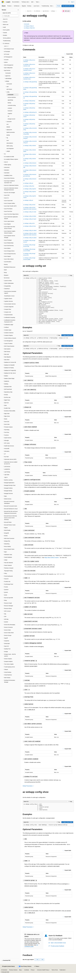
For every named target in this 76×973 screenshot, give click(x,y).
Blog (20, 969)
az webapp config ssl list (29, 223)
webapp (53, 11)
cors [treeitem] (7, 124)
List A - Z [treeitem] (6, 46)
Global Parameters (28, 786)
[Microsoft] (3, 2)
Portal (58, 5)
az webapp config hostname (29, 163)
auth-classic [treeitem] (9, 89)
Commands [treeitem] (8, 73)
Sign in (72, 2)
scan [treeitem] (8, 140)
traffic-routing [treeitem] (10, 145)
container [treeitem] (10, 108)
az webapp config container (29, 145)
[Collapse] (18, 10)
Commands (26, 24)
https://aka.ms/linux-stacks (52, 557)
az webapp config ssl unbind (29, 230)
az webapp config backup (29, 100)
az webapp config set (29, 26)
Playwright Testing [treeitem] (8, 570)
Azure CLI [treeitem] (5, 19)
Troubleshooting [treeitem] (6, 40)
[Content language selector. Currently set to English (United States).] (8, 966)
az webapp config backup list (30, 112)
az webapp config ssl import (29, 219)
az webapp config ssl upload (29, 237)
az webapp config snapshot (29, 188)
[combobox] (10, 13)
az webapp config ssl (28, 200)
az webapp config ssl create (29, 211)
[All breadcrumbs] (24, 11)
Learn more (66, 38)
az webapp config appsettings (30, 81)
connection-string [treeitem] (12, 105)
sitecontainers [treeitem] (10, 143)
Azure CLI (29, 11)
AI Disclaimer (4, 969)
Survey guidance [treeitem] (7, 38)
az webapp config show (29, 27)
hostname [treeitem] (10, 110)
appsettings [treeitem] (10, 100)
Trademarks (62, 969)
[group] (48, 348)
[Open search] (68, 2)
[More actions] (72, 11)
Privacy (32, 969)
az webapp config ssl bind (29, 204)
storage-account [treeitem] (11, 118)
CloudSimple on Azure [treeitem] (9, 295)
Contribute (26, 969)
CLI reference (37, 11)
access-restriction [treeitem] (12, 97)
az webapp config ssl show (29, 226)
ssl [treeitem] (8, 116)
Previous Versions (13, 969)
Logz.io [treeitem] (5, 477)
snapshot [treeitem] (10, 113)
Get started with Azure (67, 5)
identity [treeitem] (8, 135)
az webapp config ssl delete (29, 216)
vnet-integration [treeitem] (10, 148)
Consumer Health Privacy (43, 969)
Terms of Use (55, 969)
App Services (46, 11)
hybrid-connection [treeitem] (11, 132)
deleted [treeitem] (8, 127)
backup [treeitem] (9, 102)
